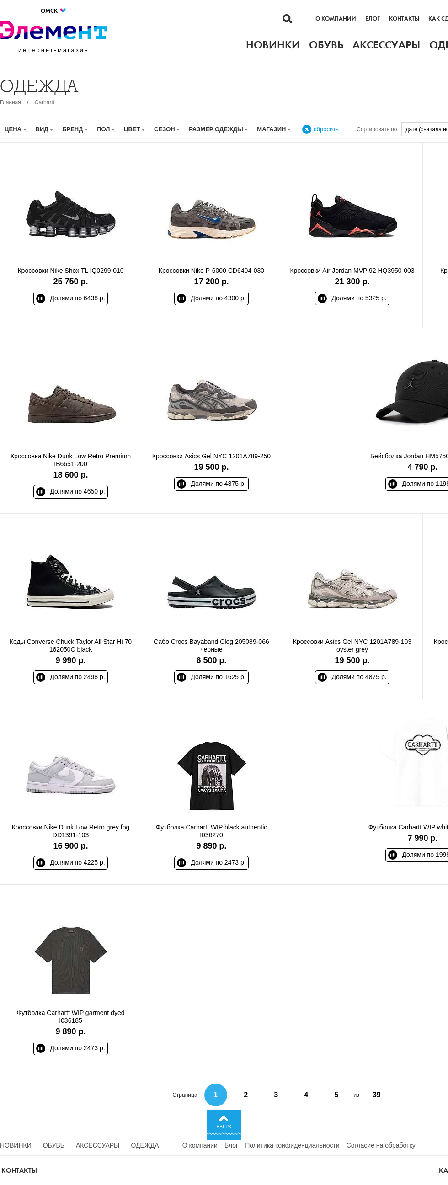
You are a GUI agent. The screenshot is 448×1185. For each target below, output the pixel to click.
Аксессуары (98, 1145)
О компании (335, 18)
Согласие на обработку (381, 1145)
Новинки (16, 1145)
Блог (372, 18)
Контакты (404, 18)
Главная (10, 102)
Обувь (53, 1145)
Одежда (145, 1145)
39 (377, 1095)
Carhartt (44, 102)
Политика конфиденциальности (292, 1145)
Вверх (224, 1126)
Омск (54, 10)
